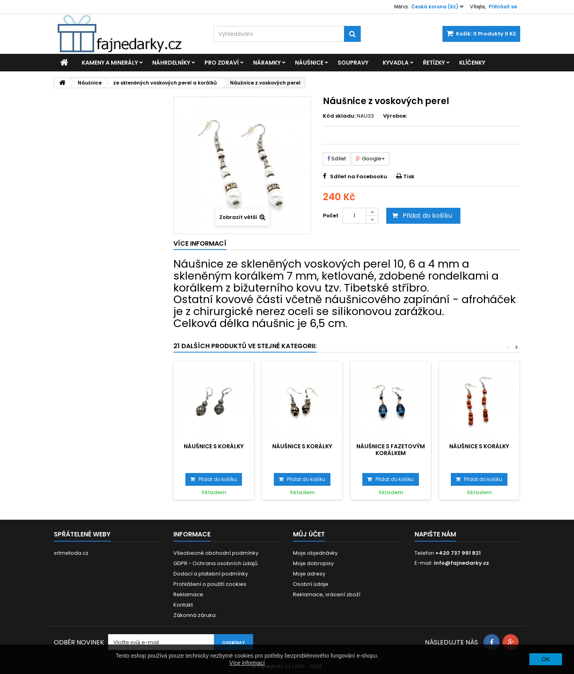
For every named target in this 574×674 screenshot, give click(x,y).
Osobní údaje (310, 584)
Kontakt (183, 605)
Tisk (409, 176)
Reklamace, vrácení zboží (326, 594)
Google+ (370, 158)
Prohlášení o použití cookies (209, 584)
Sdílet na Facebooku (358, 176)
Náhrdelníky (171, 63)
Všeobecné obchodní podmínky (215, 553)
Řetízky (434, 63)
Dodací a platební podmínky (210, 573)
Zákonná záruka (194, 615)
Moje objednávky (315, 553)
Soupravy (353, 63)
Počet (330, 215)
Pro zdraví (221, 63)
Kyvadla (396, 63)
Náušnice (309, 63)
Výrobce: (395, 116)
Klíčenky (472, 63)
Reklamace (188, 594)
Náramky (267, 63)
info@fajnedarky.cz (461, 563)
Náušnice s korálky (214, 446)
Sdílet (336, 158)
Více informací (247, 663)
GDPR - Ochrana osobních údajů (215, 563)
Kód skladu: (339, 116)
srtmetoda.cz (71, 553)
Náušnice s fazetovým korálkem (390, 449)
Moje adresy (309, 573)
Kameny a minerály (110, 63)
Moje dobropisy (313, 563)
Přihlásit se (503, 6)
